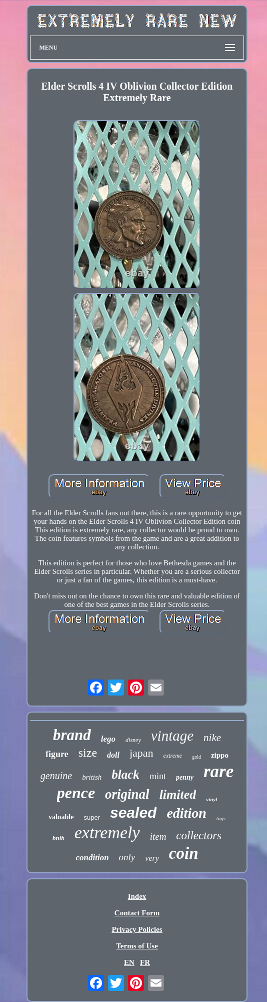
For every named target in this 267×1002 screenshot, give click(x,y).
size (87, 752)
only (127, 857)
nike (212, 738)
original (127, 794)
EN (129, 962)
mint (158, 776)
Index (137, 896)
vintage (172, 736)
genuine (56, 775)
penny (185, 777)
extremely (107, 832)
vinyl (211, 799)
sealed (133, 812)
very (152, 858)
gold (196, 757)
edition (186, 813)
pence (76, 793)
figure (57, 754)
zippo (219, 755)
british (92, 777)
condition (92, 857)
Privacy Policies (137, 929)
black (126, 774)
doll (113, 755)
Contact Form (137, 913)
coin (183, 853)
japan (142, 753)
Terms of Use (137, 946)
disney (133, 740)
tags (221, 818)
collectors (199, 835)
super (92, 817)
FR (145, 962)
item (158, 836)
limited (178, 794)
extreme (173, 755)
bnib (58, 838)
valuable (61, 817)
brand (72, 735)
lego (108, 739)
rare (219, 771)
